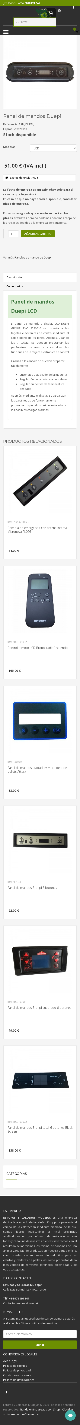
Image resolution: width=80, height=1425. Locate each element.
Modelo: (9, 147)
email (34, 1303)
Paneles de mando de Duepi (33, 257)
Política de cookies (15, 1366)
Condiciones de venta (17, 1375)
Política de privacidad (17, 1370)
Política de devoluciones (19, 1380)
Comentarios (14, 286)
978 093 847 (32, 3)
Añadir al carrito (37, 234)
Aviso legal (10, 1361)
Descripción (14, 277)
